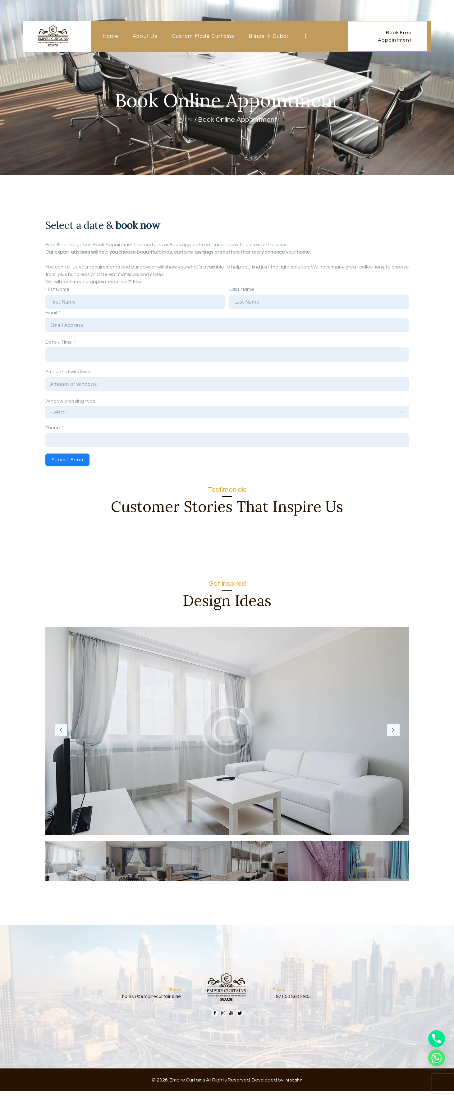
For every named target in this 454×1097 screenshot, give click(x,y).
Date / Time (58, 342)
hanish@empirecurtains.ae (147, 1000)
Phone (52, 428)
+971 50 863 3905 (295, 1000)
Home (185, 119)
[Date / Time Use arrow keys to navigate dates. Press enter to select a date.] (227, 354)
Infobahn (293, 1085)
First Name (57, 289)
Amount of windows (67, 371)
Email (51, 312)
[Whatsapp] (436, 1058)
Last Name (241, 289)
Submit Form (67, 460)
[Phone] (436, 1038)
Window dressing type (70, 401)
